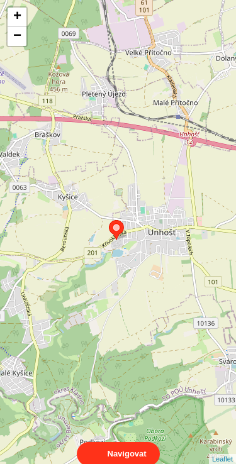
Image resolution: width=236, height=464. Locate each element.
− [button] (17, 36)
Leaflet (222, 447)
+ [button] (17, 17)
